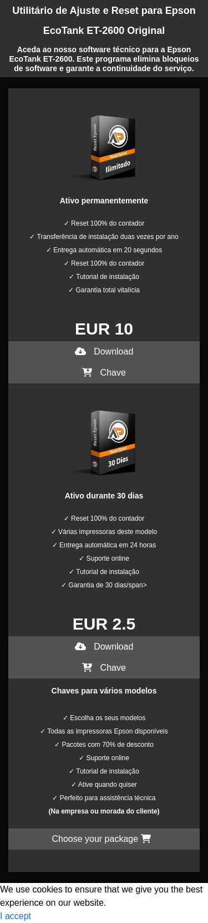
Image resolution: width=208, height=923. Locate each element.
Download (104, 351)
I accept (15, 916)
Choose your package (101, 839)
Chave (104, 372)
